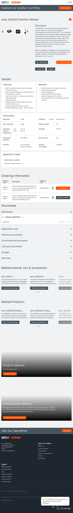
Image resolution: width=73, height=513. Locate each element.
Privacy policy (5, 497)
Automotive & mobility (12, 160)
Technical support (6, 476)
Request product (63, 197)
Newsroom (41, 446)
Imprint (32, 497)
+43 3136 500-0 (10, 451)
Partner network (6, 479)
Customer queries (6, 474)
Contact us (40, 69)
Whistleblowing (5, 481)
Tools (3, 472)
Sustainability (42, 451)
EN (61, 222)
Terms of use (15, 497)
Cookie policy (40, 497)
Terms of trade (24, 497)
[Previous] (35, 292)
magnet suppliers (47, 56)
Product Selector (6, 467)
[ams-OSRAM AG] (10, 2)
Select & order (64, 62)
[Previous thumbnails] (2, 31)
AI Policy (48, 497)
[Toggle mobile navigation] (70, 2)
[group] (15, 280)
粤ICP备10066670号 (7, 500)
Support (51, 69)
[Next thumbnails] (27, 31)
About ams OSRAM (44, 443)
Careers (40, 456)
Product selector (9, 374)
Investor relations (43, 448)
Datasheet (41, 62)
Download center (6, 469)
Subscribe (67, 431)
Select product (65, 8)
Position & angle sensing (12, 163)
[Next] (39, 292)
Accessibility (41, 458)
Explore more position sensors (14, 417)
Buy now (63, 188)
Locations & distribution (45, 453)
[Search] (68, 2)
